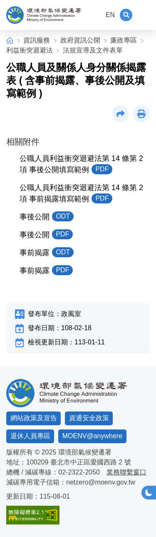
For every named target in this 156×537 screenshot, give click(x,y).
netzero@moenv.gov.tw (100, 482)
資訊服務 (36, 40)
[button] (126, 15)
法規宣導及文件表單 (93, 50)
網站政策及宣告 (33, 418)
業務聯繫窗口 (126, 472)
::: (95, 14)
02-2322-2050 (79, 472)
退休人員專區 (30, 435)
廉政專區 (123, 40)
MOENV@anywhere (92, 435)
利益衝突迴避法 (29, 50)
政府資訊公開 (80, 40)
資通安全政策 (89, 418)
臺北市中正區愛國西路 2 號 (90, 462)
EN (110, 14)
